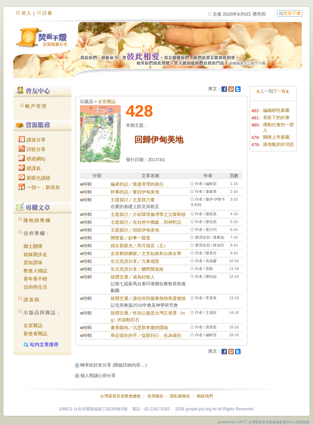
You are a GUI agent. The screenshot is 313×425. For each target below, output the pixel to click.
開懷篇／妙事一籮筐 (130, 237)
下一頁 (279, 91)
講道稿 (31, 299)
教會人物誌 (35, 270)
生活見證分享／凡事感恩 (135, 261)
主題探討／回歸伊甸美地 (135, 230)
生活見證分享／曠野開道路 (137, 269)
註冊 (48, 13)
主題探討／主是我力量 (133, 199)
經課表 (29, 168)
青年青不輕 (35, 279)
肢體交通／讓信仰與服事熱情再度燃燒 (148, 298)
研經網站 (32, 159)
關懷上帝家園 (276, 137)
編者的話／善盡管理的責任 (137, 184)
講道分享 (32, 139)
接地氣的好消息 (278, 144)
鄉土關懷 (33, 246)
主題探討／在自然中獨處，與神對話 (146, 222)
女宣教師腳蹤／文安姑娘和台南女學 (146, 253)
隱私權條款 (180, 396)
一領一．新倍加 (39, 187)
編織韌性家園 (276, 110)
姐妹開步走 (35, 254)
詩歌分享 (32, 149)
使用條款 (155, 396)
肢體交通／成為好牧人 (133, 276)
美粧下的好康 (276, 117)
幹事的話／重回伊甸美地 (135, 191)
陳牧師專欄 (37, 220)
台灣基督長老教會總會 (120, 396)
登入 (26, 13)
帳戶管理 (36, 106)
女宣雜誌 (33, 325)
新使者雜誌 (35, 333)
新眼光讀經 (34, 178)
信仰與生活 (35, 287)
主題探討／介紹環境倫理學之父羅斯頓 (148, 214)
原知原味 (33, 262)
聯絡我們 (205, 396)
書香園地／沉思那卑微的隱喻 (139, 327)
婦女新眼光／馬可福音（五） (139, 245)
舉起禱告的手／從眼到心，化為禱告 (146, 335)
